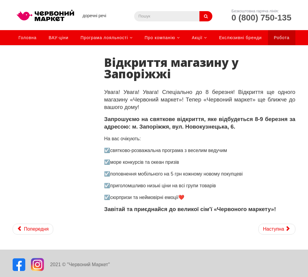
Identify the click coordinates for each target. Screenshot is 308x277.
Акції (197, 37)
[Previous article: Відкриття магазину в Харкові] (33, 229)
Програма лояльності (104, 37)
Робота (282, 37)
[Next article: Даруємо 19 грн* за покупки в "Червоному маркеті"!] (276, 229)
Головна (27, 37)
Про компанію (160, 37)
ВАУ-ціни (59, 37)
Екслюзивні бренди (240, 37)
